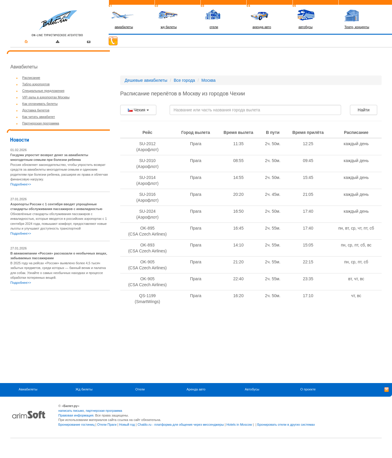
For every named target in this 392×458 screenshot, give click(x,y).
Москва (208, 80)
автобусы (305, 27)
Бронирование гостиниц (76, 424)
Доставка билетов (35, 110)
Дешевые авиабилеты (146, 80)
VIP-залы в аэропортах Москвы (46, 97)
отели (214, 27)
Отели (140, 389)
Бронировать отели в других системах (286, 424)
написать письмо (71, 410)
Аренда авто (196, 389)
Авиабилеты (28, 389)
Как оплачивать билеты (40, 103)
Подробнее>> (20, 184)
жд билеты (168, 27)
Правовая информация (75, 415)
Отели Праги (106, 424)
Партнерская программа (40, 123)
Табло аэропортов (36, 84)
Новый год (127, 424)
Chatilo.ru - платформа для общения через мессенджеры (180, 424)
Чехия (138, 110)
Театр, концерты (356, 27)
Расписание (31, 77)
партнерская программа (104, 410)
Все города (184, 80)
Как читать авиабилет (38, 116)
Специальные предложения (43, 90)
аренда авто (262, 27)
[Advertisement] (60, 336)
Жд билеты (83, 389)
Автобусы (252, 389)
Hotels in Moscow (239, 424)
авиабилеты (124, 27)
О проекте (308, 389)
